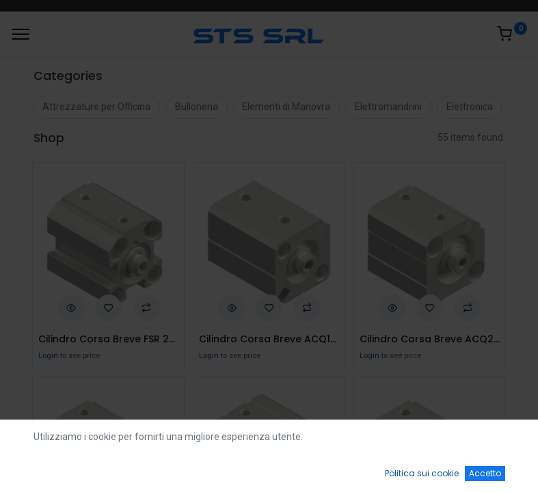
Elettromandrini (388, 106)
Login (48, 355)
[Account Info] (493, 468)
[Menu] (21, 34)
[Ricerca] (156, 468)
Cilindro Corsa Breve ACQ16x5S (269, 339)
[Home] (45, 468)
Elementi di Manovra (286, 106)
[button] (71, 307)
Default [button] (407, 441)
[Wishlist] (381, 468)
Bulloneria (196, 106)
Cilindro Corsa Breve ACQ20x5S (430, 339)
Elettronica (469, 106)
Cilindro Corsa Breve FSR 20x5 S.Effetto (108, 339)
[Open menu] (269, 472)
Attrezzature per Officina (96, 106)
